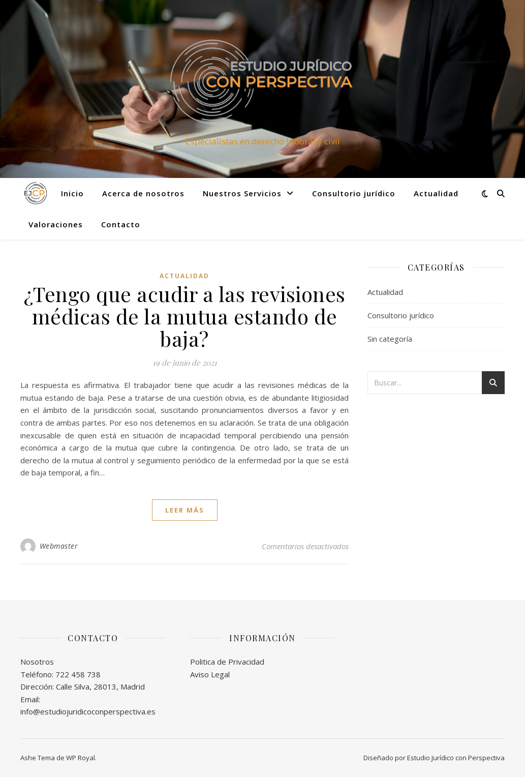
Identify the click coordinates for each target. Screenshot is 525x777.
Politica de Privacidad (227, 661)
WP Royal (80, 757)
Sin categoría (389, 339)
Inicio (72, 193)
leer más (184, 510)
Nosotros (37, 661)
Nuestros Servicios (242, 193)
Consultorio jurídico (353, 193)
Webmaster (59, 546)
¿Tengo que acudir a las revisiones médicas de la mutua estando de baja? (185, 316)
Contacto (120, 224)
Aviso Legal (210, 674)
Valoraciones (55, 224)
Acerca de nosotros (143, 193)
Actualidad (436, 193)
